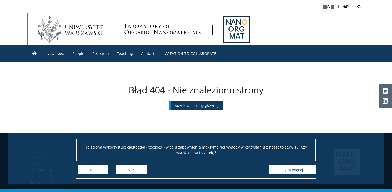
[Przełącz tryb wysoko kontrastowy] (346, 6)
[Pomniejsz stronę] (332, 7)
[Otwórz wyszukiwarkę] (357, 7)
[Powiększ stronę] (325, 7)
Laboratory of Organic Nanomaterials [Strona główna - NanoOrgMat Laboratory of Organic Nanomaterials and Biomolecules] (162, 29)
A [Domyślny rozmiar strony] (328, 6)
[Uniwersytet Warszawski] (70, 29)
